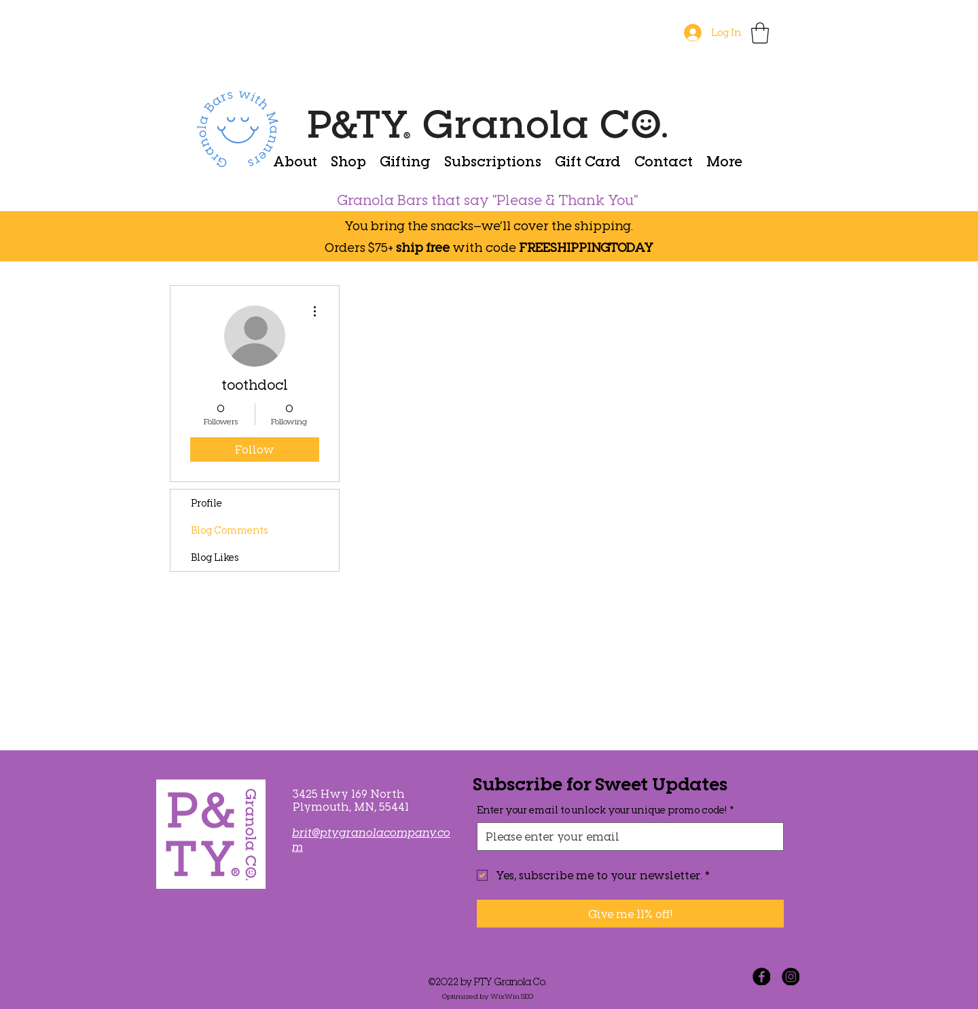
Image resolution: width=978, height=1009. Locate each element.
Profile (206, 503)
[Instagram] (790, 976)
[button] (760, 32)
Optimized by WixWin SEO (487, 996)
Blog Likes (214, 557)
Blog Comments (229, 530)
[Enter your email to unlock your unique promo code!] (626, 836)
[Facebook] (761, 976)
